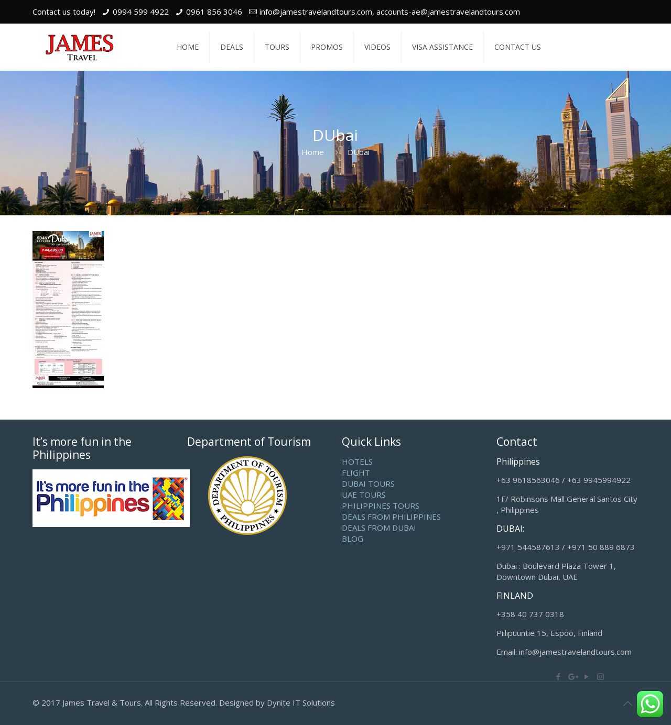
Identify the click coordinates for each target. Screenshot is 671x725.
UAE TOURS (364, 494)
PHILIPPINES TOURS (380, 505)
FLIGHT (356, 472)
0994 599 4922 (141, 11)
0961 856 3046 (214, 11)
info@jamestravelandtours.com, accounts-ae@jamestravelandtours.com (389, 11)
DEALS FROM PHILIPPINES (391, 516)
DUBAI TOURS (368, 483)
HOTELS (357, 461)
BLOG (352, 538)
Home (312, 152)
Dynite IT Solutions (301, 702)
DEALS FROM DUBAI (379, 527)
